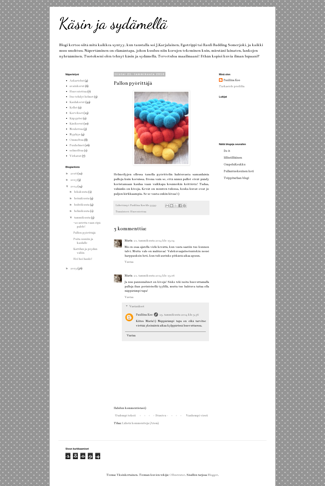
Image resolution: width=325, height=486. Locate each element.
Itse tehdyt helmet (81, 97)
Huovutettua (138, 211)
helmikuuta (82, 211)
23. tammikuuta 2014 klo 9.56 (179, 315)
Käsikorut (76, 123)
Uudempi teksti (125, 415)
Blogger (213, 475)
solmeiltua (76, 150)
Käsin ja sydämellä (113, 23)
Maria (128, 240)
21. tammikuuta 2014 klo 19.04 (154, 240)
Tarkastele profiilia (231, 86)
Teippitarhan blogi (236, 178)
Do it (227, 151)
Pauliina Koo (144, 315)
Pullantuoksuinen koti (239, 171)
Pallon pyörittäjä (84, 233)
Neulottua (76, 129)
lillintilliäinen (233, 158)
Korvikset (76, 113)
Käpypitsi (76, 118)
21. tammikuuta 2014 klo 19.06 (154, 275)
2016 (73, 173)
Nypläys (75, 134)
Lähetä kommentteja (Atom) (140, 423)
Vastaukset (136, 306)
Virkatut (75, 156)
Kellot (73, 107)
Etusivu (161, 415)
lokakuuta (81, 192)
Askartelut (77, 80)
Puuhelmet (77, 145)
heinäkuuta (82, 198)
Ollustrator (177, 475)
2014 (73, 186)
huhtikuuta (82, 205)
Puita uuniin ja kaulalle (83, 241)
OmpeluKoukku (234, 164)
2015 (73, 180)
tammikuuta (82, 217)
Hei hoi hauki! (82, 259)
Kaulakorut (77, 102)
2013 (73, 268)
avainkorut (77, 86)
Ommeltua (77, 140)
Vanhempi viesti (197, 415)
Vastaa (129, 262)
